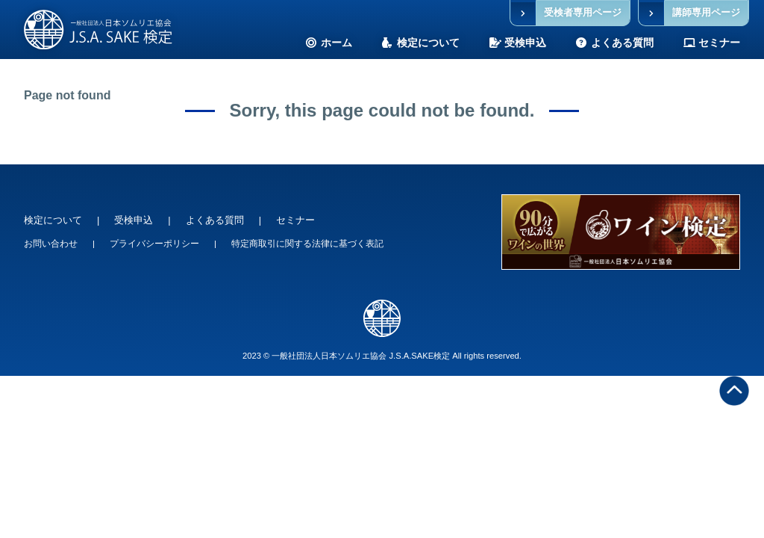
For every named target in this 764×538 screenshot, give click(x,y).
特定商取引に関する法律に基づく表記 (307, 243)
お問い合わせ (51, 243)
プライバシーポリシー (154, 243)
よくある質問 (215, 220)
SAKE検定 (98, 29)
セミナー (295, 220)
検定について (53, 220)
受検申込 (133, 220)
